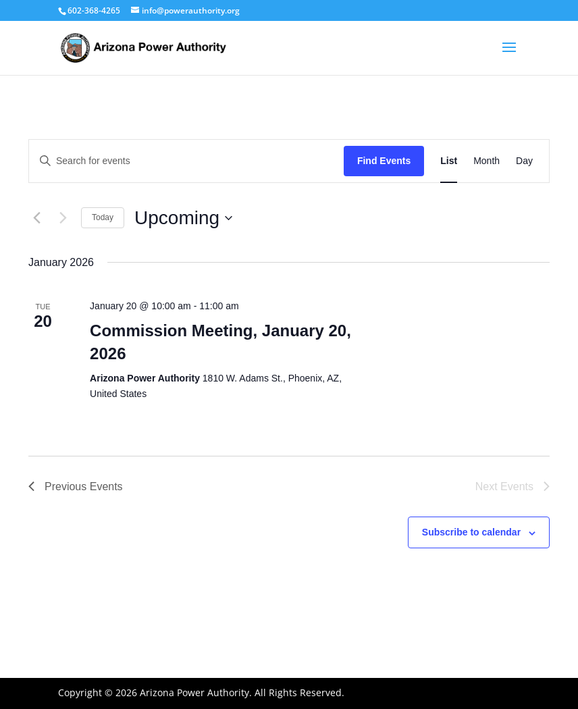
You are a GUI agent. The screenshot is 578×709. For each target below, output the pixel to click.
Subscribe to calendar (471, 532)
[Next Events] (63, 218)
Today (102, 217)
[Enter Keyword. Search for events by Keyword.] (186, 161)
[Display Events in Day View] (524, 161)
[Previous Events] (36, 218)
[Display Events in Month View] (486, 161)
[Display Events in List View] (448, 161)
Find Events (384, 160)
